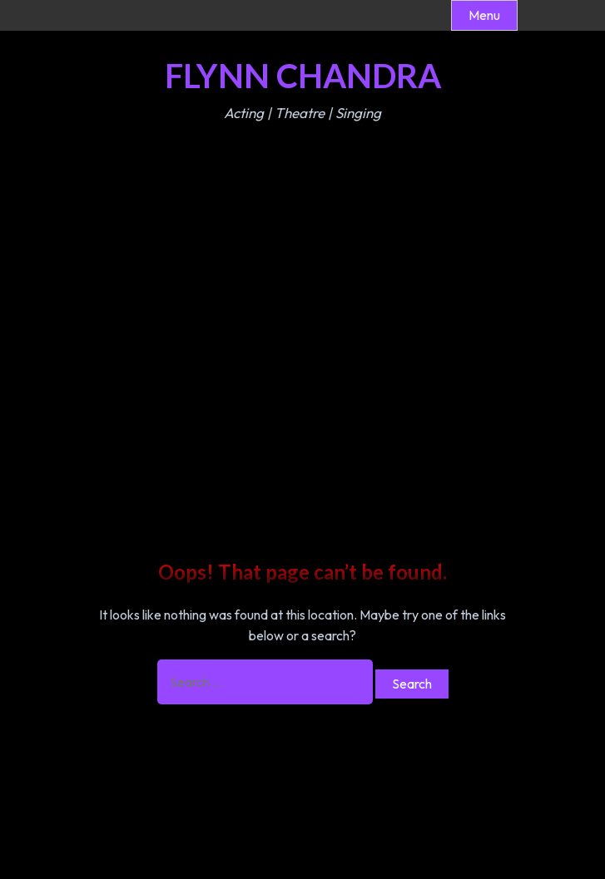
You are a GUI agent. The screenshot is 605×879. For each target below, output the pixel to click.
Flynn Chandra (303, 76)
